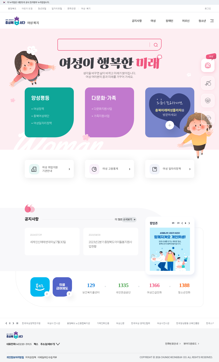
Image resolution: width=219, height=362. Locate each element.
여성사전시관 (180, 323)
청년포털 (42, 8)
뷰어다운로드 (190, 343)
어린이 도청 (27, 8)
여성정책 (38, 108)
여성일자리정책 (42, 123)
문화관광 (71, 8)
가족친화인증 (120, 323)
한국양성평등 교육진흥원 (204, 323)
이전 (6, 323)
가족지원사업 (101, 116)
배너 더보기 (16, 323)
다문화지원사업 (103, 108)
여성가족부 (27, 323)
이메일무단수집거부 (47, 357)
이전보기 (182, 223)
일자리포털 (57, 8)
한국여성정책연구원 (48, 323)
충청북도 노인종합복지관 (95, 323)
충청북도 (12, 8)
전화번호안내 (171, 343)
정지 (9, 323)
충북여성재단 (41, 116)
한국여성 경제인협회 (157, 323)
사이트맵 (212, 20)
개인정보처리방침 (15, 357)
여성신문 (137, 323)
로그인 (208, 8)
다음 (13, 323)
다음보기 (189, 223)
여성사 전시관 (70, 323)
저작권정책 (30, 357)
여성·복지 (86, 8)
